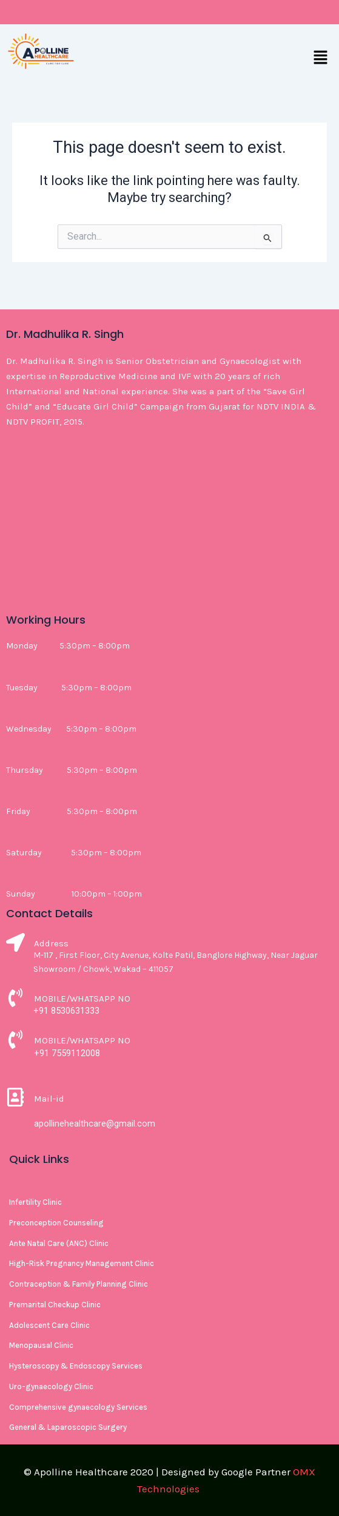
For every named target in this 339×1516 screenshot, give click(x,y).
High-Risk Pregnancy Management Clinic (81, 1263)
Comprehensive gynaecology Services (78, 1407)
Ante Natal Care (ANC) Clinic (59, 1243)
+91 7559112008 (67, 1053)
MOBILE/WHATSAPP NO (82, 998)
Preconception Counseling (56, 1222)
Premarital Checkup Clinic (55, 1304)
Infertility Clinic (35, 1202)
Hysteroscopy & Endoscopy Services (76, 1365)
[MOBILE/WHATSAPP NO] (15, 999)
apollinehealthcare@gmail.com (94, 1123)
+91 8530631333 (66, 1010)
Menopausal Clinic (41, 1345)
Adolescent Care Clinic (49, 1325)
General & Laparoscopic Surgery (68, 1427)
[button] (321, 58)
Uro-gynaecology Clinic (51, 1386)
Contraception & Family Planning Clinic (78, 1284)
